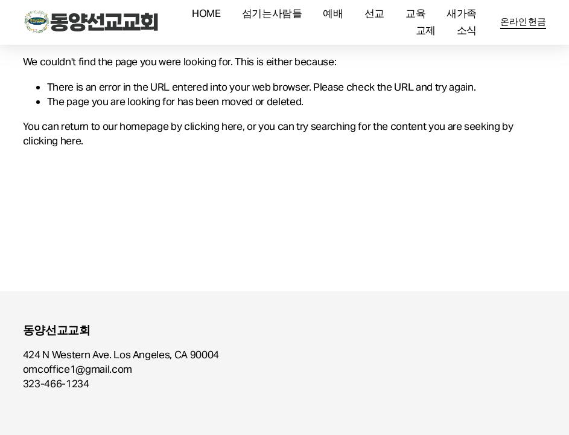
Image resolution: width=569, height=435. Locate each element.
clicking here (213, 126)
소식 (467, 30)
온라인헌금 (523, 21)
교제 (426, 30)
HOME (206, 13)
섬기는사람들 (272, 13)
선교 (374, 13)
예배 (333, 13)
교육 (415, 13)
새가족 (462, 13)
